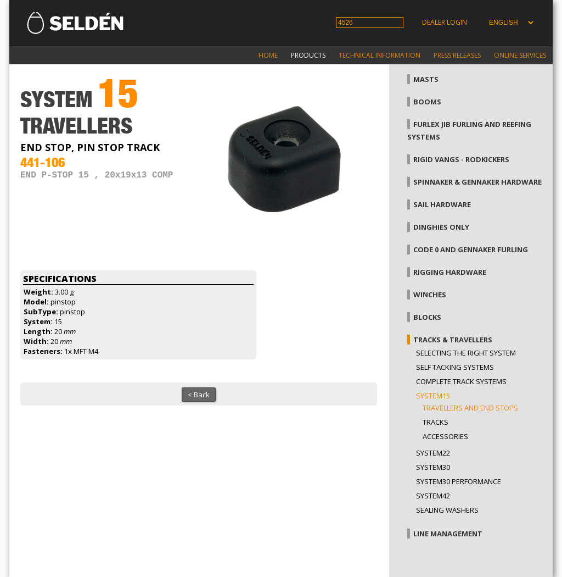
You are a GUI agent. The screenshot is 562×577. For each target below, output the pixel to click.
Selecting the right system (466, 353)
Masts (426, 79)
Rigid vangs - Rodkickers (461, 159)
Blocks (427, 317)
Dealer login (444, 22)
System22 (433, 453)
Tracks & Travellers (452, 340)
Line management (447, 534)
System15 (433, 396)
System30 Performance (458, 481)
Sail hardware (442, 204)
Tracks (435, 422)
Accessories (445, 436)
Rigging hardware (449, 272)
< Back (199, 395)
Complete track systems (461, 381)
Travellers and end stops (470, 408)
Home (268, 55)
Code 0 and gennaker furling (470, 249)
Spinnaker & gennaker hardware (477, 182)
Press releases (457, 55)
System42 (433, 496)
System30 (433, 467)
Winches (429, 294)
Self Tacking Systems (455, 367)
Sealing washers (447, 510)
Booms (427, 102)
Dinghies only (441, 227)
